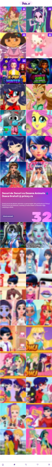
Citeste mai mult (8, 216)
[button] (14, 464)
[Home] (3, 464)
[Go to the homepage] (26, 3)
